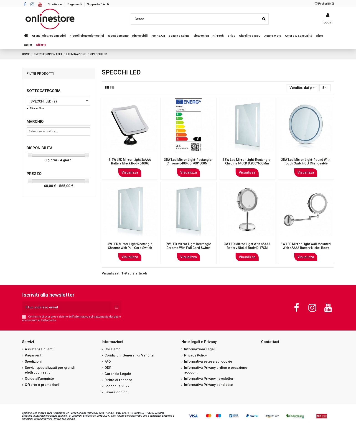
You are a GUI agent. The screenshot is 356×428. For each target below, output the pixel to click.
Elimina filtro (37, 108)
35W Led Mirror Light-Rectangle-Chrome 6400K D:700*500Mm (188, 161)
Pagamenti (75, 4)
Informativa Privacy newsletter (209, 379)
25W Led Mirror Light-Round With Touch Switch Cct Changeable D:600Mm (305, 163)
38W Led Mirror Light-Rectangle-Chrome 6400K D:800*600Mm (247, 161)
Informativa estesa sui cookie (208, 361)
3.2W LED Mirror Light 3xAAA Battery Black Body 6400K (130, 161)
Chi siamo (112, 349)
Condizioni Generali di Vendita (129, 355)
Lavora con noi (116, 392)
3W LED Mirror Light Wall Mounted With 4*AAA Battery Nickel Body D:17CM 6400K (306, 248)
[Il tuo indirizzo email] (66, 307)
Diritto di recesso (118, 380)
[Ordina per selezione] (302, 87)
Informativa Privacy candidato (208, 385)
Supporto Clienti (98, 4)
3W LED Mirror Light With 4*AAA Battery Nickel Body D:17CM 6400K (247, 248)
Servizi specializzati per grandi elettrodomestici (50, 370)
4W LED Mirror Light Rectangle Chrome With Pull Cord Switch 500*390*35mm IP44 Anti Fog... (130, 248)
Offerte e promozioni (42, 385)
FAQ (107, 361)
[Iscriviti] (116, 307)
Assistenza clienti (39, 349)
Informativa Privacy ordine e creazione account (215, 370)
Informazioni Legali (200, 349)
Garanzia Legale (117, 374)
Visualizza (130, 172)
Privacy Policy (195, 355)
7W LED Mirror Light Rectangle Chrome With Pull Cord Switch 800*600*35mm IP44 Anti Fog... (188, 248)
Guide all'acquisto (39, 379)
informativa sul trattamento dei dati (96, 316)
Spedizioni (55, 4)
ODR (108, 368)
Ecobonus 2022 (117, 386)
